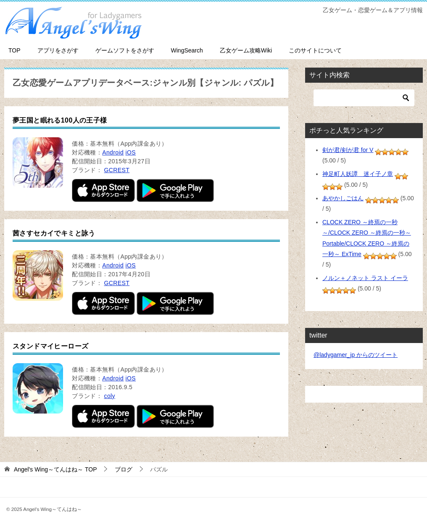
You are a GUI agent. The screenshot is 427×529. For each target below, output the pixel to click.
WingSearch (187, 50)
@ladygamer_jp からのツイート (356, 354)
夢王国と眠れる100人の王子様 (60, 120)
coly (109, 396)
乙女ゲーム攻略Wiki (246, 50)
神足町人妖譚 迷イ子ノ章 (357, 173)
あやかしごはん (343, 198)
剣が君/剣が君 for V (347, 150)
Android (113, 152)
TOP (14, 50)
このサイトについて (315, 50)
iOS (131, 152)
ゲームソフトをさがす (124, 50)
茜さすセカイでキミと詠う (54, 233)
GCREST (116, 170)
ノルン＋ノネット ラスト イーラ (365, 278)
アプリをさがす (58, 50)
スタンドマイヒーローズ (50, 346)
